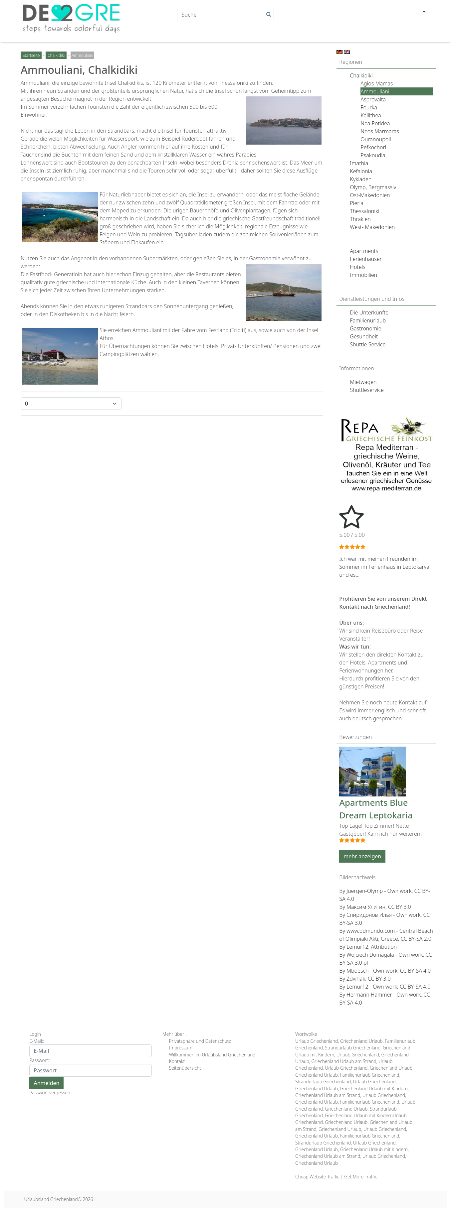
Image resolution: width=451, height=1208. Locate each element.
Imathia (359, 163)
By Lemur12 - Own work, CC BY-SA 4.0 (384, 986)
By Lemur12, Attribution (368, 946)
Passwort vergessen (49, 1092)
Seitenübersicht (185, 1068)
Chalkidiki (361, 75)
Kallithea (370, 115)
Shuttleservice (367, 390)
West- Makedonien (372, 227)
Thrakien (360, 219)
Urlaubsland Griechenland (51, 1199)
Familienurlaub (368, 320)
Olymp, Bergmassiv (373, 187)
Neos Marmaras (379, 131)
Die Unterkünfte (369, 312)
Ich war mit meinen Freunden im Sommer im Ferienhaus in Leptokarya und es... (384, 566)
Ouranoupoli (375, 139)
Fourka (368, 107)
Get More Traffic (360, 1176)
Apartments (364, 251)
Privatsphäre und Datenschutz (200, 1041)
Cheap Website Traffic (317, 1176)
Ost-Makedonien (370, 195)
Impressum (180, 1047)
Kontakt (177, 1061)
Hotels (357, 267)
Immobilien (363, 275)
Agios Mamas (376, 83)
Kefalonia (361, 171)
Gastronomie (365, 328)
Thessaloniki (364, 211)
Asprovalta (373, 99)
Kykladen (360, 179)
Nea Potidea (375, 123)
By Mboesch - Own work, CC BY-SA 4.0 (385, 970)
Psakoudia (372, 155)
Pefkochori (373, 147)
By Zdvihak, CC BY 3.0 (364, 978)
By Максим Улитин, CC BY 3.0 (375, 906)
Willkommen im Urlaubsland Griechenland (212, 1054)
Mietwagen (363, 382)
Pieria (356, 203)
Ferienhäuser (366, 259)
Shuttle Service (367, 344)
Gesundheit (364, 336)
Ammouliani (374, 91)
